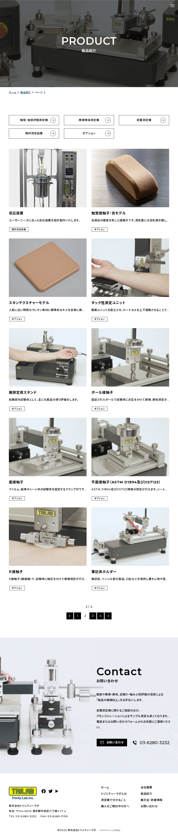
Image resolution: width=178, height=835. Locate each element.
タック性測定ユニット (108, 303)
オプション (88, 133)
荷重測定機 (144, 120)
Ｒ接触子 (16, 572)
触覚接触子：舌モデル (108, 213)
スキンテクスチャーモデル (29, 303)
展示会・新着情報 (152, 800)
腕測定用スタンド (23, 392)
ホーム (12, 92)
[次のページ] (108, 615)
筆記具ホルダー (103, 572)
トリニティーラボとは (114, 793)
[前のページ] (69, 615)
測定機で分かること (113, 800)
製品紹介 (26, 92)
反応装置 (16, 213)
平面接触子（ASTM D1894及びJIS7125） (126, 482)
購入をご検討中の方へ (115, 806)
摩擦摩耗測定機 (89, 120)
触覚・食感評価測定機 (34, 120)
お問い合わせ (149, 806)
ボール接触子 (102, 392)
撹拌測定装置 (34, 133)
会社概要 (146, 787)
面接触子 (16, 482)
